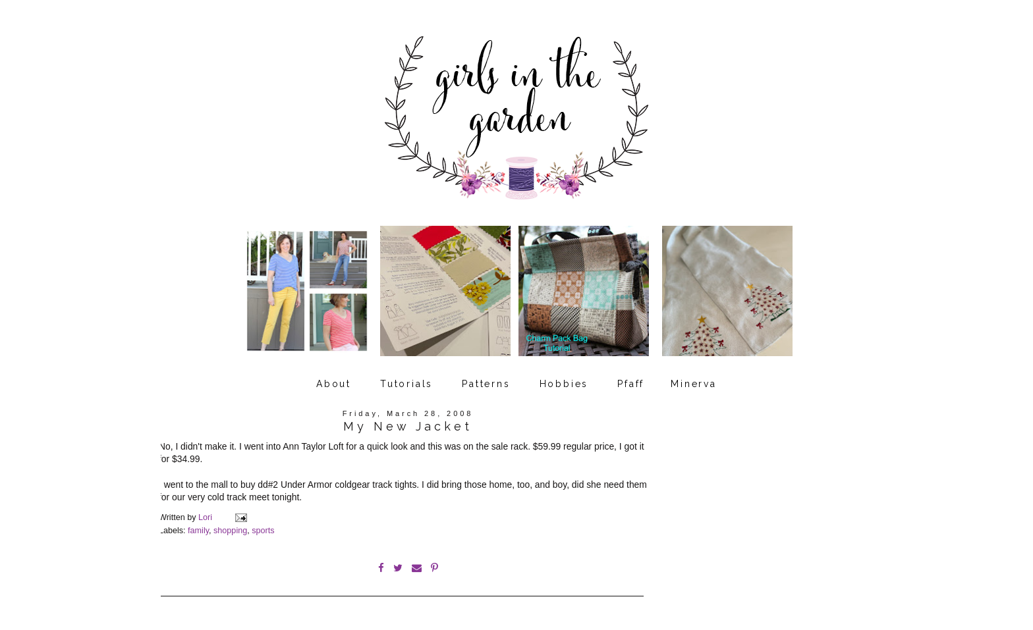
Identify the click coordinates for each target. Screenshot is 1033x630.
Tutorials (406, 384)
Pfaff (630, 384)
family (198, 530)
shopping (230, 530)
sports (263, 530)
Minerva (694, 384)
